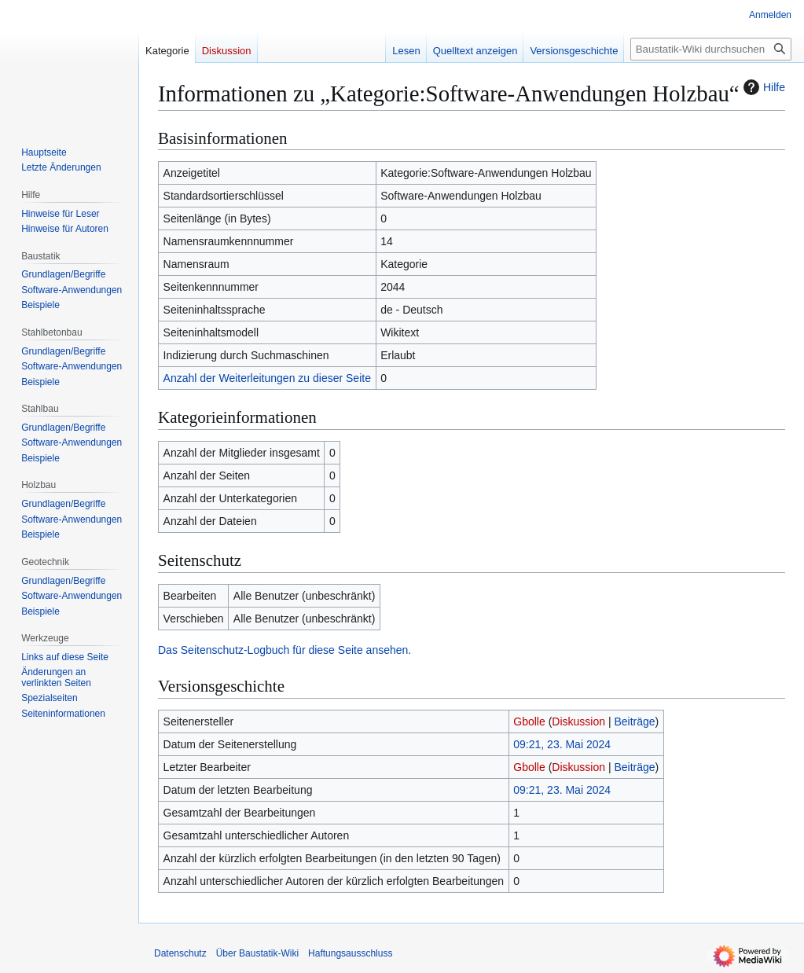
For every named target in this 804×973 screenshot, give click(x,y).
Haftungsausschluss (350, 953)
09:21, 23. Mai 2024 (562, 744)
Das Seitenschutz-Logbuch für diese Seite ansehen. (284, 650)
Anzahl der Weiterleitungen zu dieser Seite (267, 378)
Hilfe (762, 87)
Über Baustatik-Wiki (257, 953)
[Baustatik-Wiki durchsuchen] (710, 49)
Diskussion (578, 721)
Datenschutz (180, 953)
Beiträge (634, 721)
